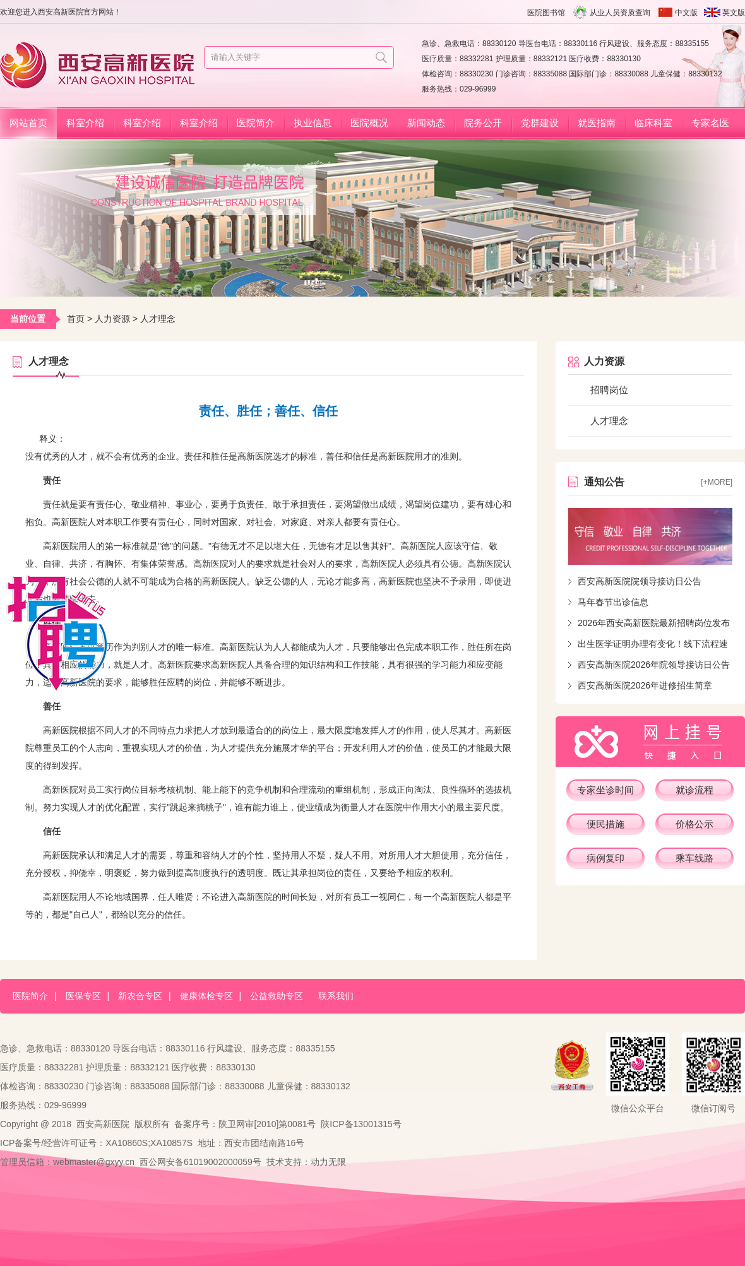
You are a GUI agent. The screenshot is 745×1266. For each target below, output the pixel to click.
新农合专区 (140, 996)
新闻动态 (426, 122)
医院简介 (256, 122)
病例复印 (605, 858)
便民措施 (605, 824)
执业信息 (312, 122)
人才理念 (609, 420)
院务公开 (483, 122)
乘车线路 (694, 858)
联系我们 (336, 996)
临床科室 (653, 122)
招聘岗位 (609, 389)
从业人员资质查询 (620, 12)
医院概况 (369, 122)
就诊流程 (694, 789)
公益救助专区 (276, 996)
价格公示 (694, 824)
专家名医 (710, 122)
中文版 (686, 12)
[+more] (716, 482)
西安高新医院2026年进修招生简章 (645, 685)
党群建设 (540, 122)
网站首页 (28, 122)
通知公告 (604, 481)
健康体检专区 (206, 996)
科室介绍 (85, 122)
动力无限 (328, 1162)
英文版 (733, 12)
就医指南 (597, 122)
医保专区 (83, 996)
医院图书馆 (546, 12)
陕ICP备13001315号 (361, 1124)
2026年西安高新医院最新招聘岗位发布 (654, 623)
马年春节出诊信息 (613, 602)
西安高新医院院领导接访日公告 (639, 581)
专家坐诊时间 (605, 789)
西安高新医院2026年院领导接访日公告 (654, 665)
